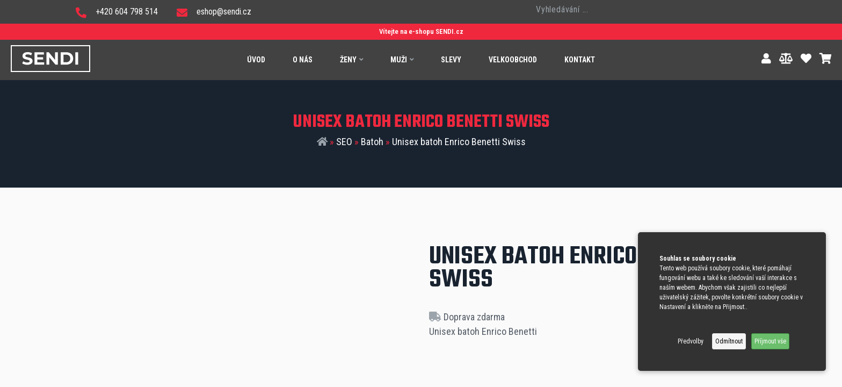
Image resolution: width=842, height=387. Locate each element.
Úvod (256, 59)
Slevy (451, 59)
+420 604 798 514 (117, 11)
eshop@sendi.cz (214, 11)
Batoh (372, 141)
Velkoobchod (513, 59)
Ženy (351, 59)
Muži (401, 59)
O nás (303, 59)
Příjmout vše (770, 341)
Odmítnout (729, 341)
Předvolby (690, 341)
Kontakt (579, 59)
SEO (344, 141)
